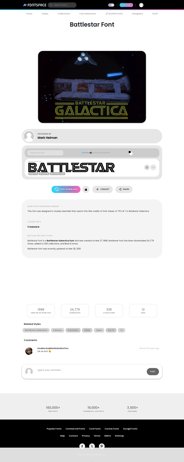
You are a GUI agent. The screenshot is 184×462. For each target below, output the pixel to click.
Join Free (154, 5)
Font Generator (87, 13)
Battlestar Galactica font (60, 240)
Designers (137, 13)
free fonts (53, 411)
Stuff (155, 13)
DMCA (107, 435)
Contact (73, 435)
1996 (41, 309)
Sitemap (119, 435)
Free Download (66, 189)
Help (62, 435)
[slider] (91, 153)
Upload (126, 5)
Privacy (86, 435)
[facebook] (82, 446)
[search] (62, 5)
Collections (64, 13)
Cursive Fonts (112, 428)
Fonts (29, 13)
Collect (102, 189)
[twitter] (92, 446)
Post (153, 371)
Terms (97, 435)
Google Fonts (130, 428)
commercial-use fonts (93, 411)
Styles (45, 13)
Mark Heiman (47, 138)
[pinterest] (102, 446)
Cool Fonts (95, 428)
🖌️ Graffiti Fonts (114, 13)
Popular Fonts (54, 428)
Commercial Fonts (75, 428)
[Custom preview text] (45, 152)
